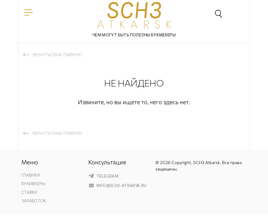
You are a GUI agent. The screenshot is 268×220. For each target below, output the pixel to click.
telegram (107, 176)
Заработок (33, 200)
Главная (30, 175)
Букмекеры (33, 183)
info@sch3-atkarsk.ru (122, 185)
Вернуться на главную (57, 54)
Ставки (29, 192)
